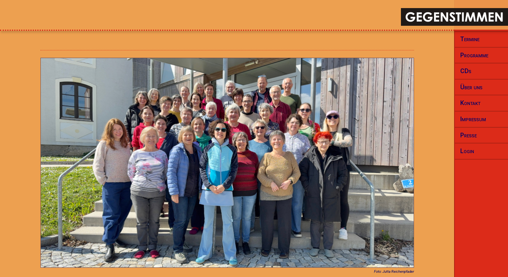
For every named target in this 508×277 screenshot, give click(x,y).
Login (467, 151)
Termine (469, 39)
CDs (465, 71)
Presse (468, 135)
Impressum (473, 119)
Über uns (471, 87)
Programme (474, 55)
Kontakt (470, 103)
